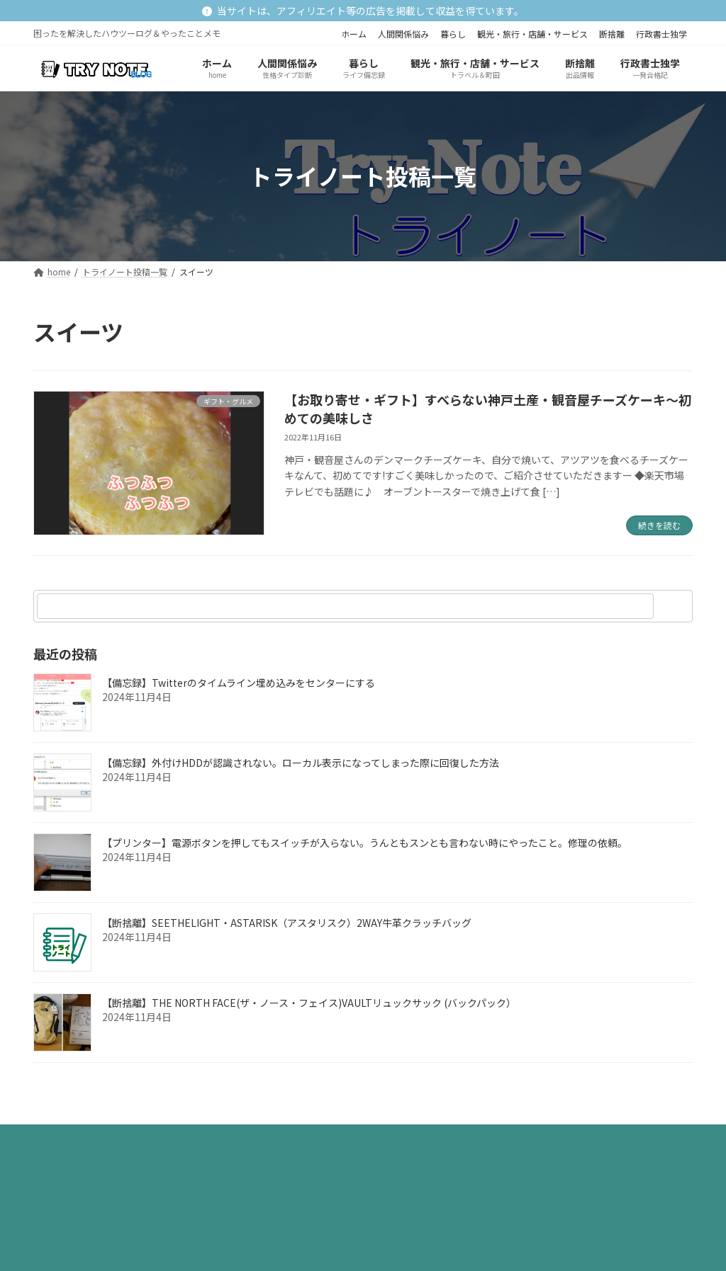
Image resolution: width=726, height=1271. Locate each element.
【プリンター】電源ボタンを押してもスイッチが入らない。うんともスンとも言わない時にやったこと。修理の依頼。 (364, 843)
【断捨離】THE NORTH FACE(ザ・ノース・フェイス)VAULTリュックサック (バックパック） (309, 1003)
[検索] (675, 606)
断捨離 (612, 34)
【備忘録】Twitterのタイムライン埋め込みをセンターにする (238, 683)
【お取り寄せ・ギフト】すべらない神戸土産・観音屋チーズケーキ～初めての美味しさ (487, 408)
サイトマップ (212, 1139)
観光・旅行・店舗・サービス (532, 34)
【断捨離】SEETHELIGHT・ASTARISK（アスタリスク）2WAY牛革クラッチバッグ (286, 923)
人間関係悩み (403, 34)
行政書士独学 (661, 34)
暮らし (453, 34)
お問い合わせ (305, 1139)
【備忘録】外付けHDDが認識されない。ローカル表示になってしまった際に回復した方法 (300, 763)
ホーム (354, 34)
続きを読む (659, 525)
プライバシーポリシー (99, 1139)
